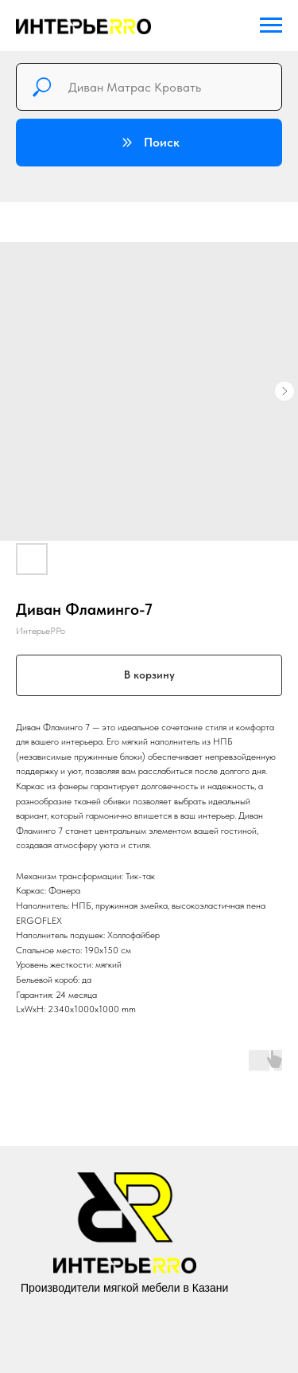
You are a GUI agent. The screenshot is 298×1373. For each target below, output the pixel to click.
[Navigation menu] (271, 25)
